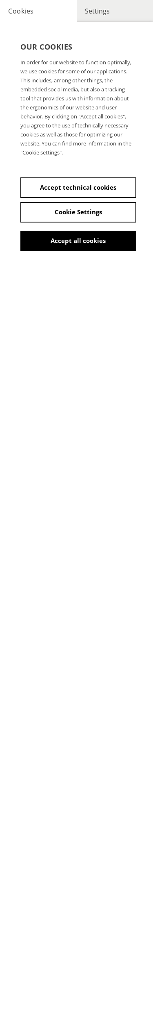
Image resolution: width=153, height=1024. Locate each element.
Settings (97, 11)
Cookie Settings (78, 212)
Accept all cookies (78, 240)
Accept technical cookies (78, 187)
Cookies (21, 11)
